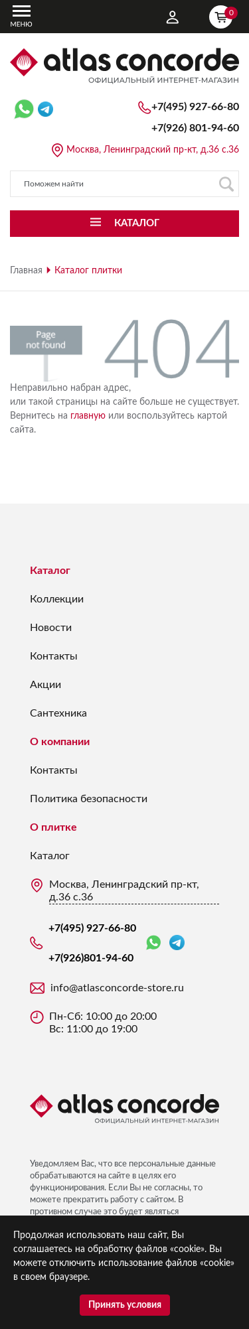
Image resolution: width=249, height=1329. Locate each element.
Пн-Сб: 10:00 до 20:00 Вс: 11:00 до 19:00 (103, 1022)
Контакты (54, 656)
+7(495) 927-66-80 (195, 107)
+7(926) (195, 128)
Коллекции (57, 599)
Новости (51, 627)
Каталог (50, 570)
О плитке (53, 827)
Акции (45, 684)
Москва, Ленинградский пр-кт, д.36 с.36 (152, 150)
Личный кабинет (172, 17)
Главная (26, 270)
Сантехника (58, 713)
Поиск (226, 184)
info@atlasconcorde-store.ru (117, 988)
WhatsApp (153, 943)
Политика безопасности (88, 799)
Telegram (177, 942)
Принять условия (124, 1305)
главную (88, 416)
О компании (60, 741)
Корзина (223, 15)
